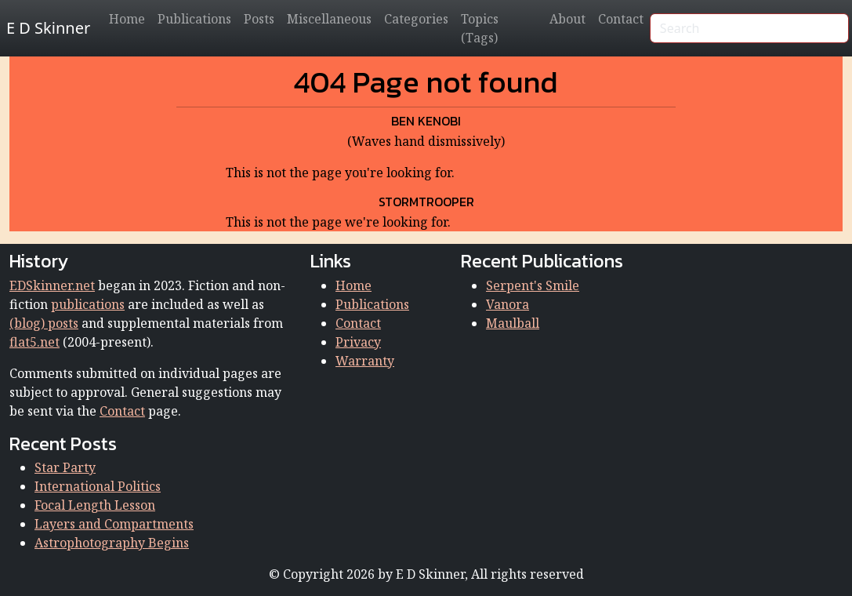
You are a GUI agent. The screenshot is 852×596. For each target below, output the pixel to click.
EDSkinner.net (52, 285)
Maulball (512, 323)
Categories (416, 18)
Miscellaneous (329, 18)
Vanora (507, 304)
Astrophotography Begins (111, 542)
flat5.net (34, 342)
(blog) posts (43, 323)
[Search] (749, 28)
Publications (194, 18)
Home (127, 18)
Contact (621, 18)
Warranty (364, 360)
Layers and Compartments (114, 523)
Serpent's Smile (532, 285)
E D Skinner (48, 27)
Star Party (65, 467)
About (567, 18)
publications (88, 304)
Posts (259, 18)
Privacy (358, 342)
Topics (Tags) (480, 28)
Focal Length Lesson (94, 505)
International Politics (97, 486)
